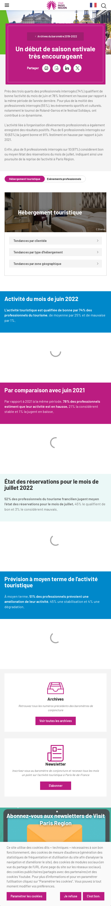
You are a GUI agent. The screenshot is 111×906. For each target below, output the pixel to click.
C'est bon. (93, 896)
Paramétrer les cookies (26, 896)
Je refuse (70, 896)
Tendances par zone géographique (56, 264)
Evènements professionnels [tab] (64, 178)
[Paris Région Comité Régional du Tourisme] (57, 5)
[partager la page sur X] (77, 68)
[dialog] (55, 874)
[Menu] (6, 5)
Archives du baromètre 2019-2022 (57, 36)
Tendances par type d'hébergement (56, 252)
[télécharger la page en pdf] (57, 68)
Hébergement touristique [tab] (24, 178)
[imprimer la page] (46, 68)
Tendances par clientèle (56, 241)
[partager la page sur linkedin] (67, 68)
